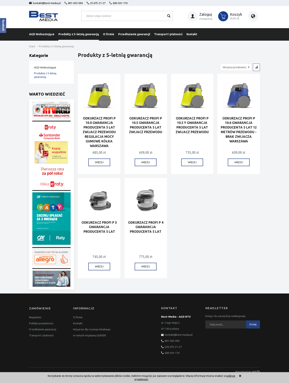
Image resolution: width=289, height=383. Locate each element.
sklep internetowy (247, 371)
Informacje (83, 308)
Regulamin (35, 316)
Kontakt (191, 34)
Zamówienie (40, 308)
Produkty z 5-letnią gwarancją (78, 34)
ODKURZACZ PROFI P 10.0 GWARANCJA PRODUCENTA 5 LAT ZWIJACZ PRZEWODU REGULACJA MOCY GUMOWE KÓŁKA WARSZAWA (99, 132)
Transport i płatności (168, 34)
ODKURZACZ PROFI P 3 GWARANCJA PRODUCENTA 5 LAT (99, 227)
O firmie (108, 34)
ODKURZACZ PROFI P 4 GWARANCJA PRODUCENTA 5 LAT (145, 227)
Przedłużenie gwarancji (134, 34)
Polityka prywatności (41, 322)
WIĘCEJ (99, 162)
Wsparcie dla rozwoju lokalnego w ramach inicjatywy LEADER (92, 331)
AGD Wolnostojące (41, 34)
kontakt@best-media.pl (45, 3)
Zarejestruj (205, 18)
